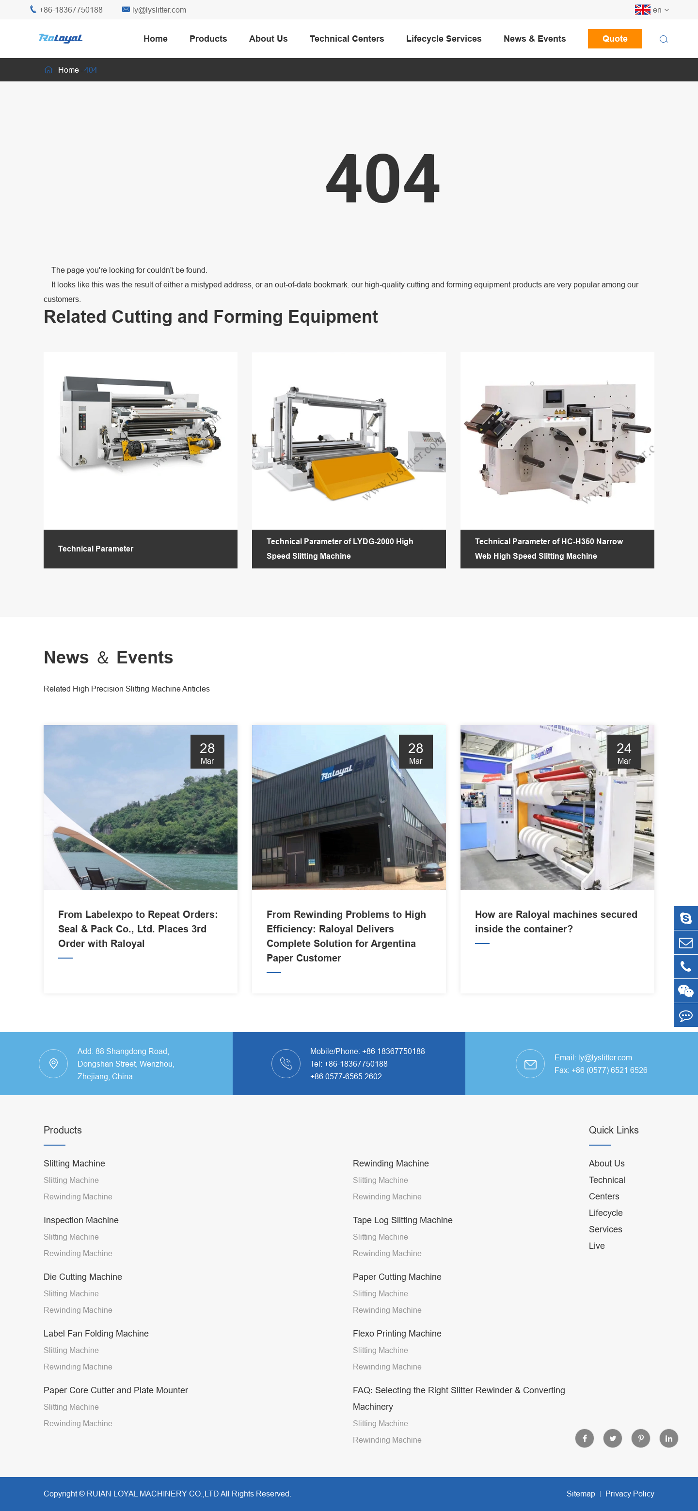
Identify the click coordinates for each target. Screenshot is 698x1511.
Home (155, 38)
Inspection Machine (81, 1220)
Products (208, 38)
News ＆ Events (109, 657)
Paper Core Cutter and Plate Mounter (116, 1390)
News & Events (535, 38)
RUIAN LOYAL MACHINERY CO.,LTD (153, 1493)
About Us (268, 38)
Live (597, 1246)
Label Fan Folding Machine (96, 1333)
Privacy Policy (629, 1493)
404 (90, 69)
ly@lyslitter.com (154, 10)
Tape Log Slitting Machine (403, 1220)
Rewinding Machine (78, 1196)
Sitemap (581, 1493)
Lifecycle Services (444, 38)
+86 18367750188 (393, 1051)
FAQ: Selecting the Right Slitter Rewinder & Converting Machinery (459, 1398)
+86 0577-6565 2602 (346, 1076)
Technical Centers (347, 38)
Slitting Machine (74, 1163)
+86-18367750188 (66, 10)
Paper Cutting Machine (397, 1277)
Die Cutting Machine (83, 1277)
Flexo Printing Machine (397, 1333)
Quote (615, 38)
